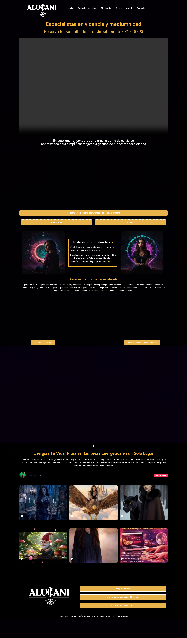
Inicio (70, 8)
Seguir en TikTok (160, 494)
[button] (93, 231)
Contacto (141, 8)
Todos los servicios (87, 8)
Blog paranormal (124, 8)
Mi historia (106, 8)
